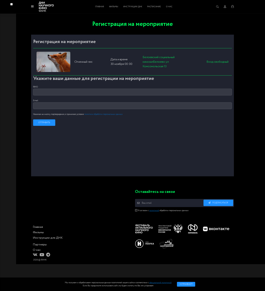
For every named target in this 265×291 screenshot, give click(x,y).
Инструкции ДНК (132, 6)
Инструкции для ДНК (48, 238)
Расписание (154, 6)
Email (35, 100)
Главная (99, 6)
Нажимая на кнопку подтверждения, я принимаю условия (78, 114)
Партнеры (40, 244)
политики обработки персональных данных (103, 114)
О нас (169, 6)
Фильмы (113, 6)
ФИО (35, 86)
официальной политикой (160, 282)
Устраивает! (186, 284)
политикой (154, 210)
